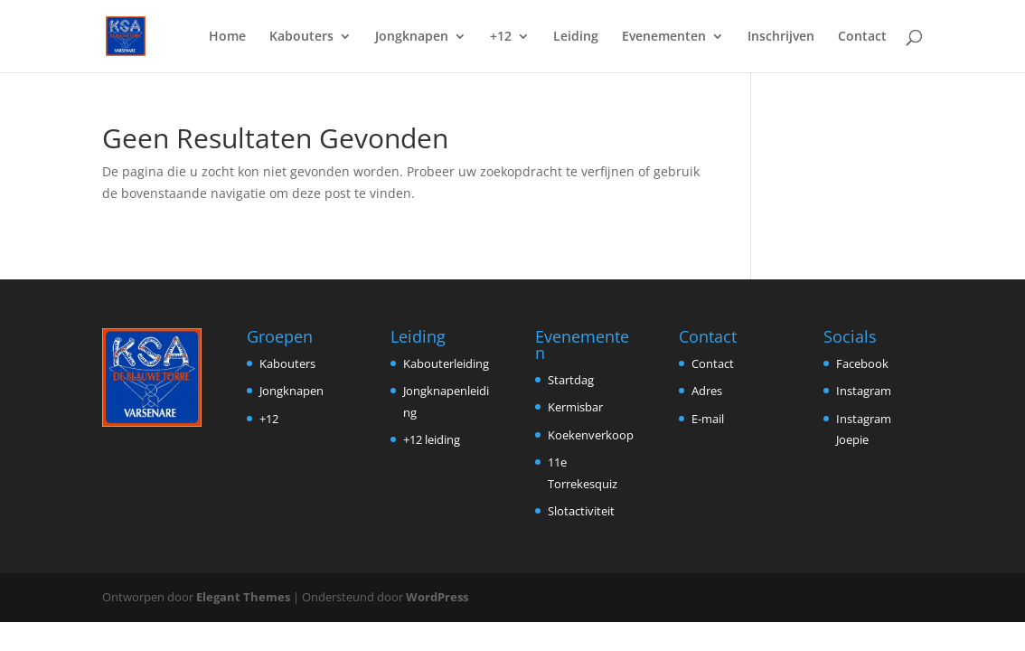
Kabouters (301, 37)
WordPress (437, 597)
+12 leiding (431, 439)
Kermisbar (575, 407)
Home (227, 37)
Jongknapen (411, 37)
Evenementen (664, 37)
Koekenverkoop (591, 435)
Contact (862, 37)
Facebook (862, 363)
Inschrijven (781, 37)
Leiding (575, 37)
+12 (501, 37)
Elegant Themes (243, 597)
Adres (706, 390)
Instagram (863, 390)
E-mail (707, 418)
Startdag (571, 380)
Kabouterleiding (446, 363)
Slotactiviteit (581, 511)
